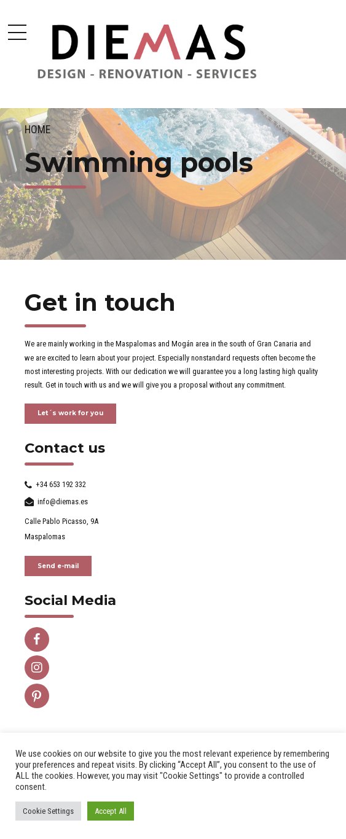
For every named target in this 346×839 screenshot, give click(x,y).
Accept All (111, 811)
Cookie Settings (48, 811)
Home (37, 129)
